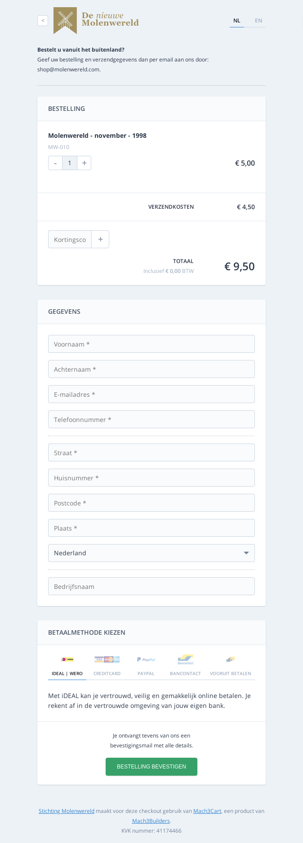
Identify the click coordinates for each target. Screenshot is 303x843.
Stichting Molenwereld (66, 811)
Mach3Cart (207, 811)
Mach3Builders (151, 821)
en (258, 20)
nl (237, 20)
